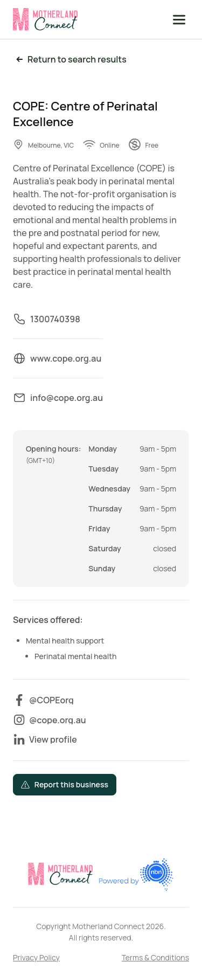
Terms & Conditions (155, 957)
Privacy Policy (36, 957)
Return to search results (70, 59)
